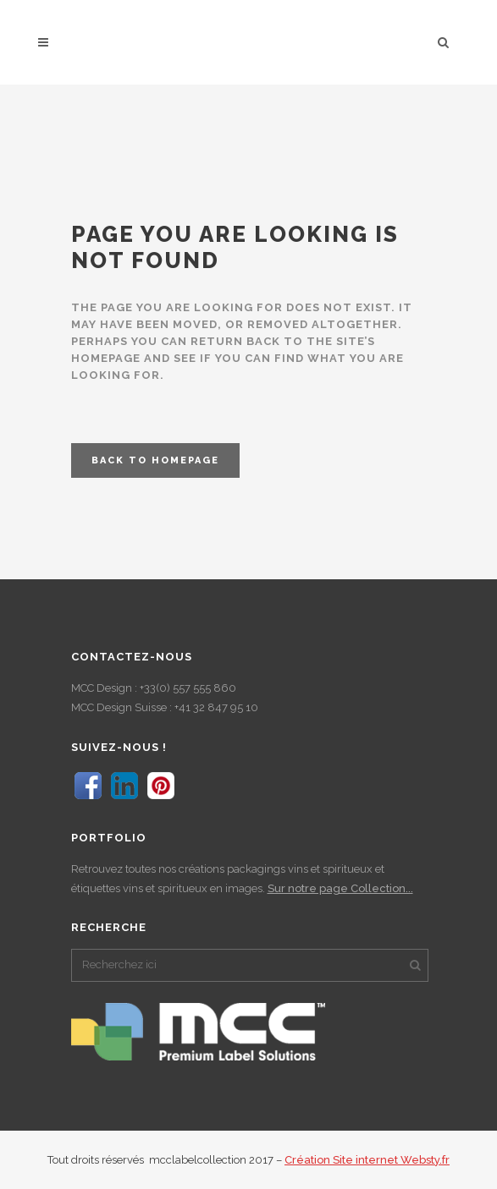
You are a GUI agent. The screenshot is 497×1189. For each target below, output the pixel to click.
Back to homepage (155, 460)
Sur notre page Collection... (340, 888)
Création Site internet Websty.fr (367, 1159)
